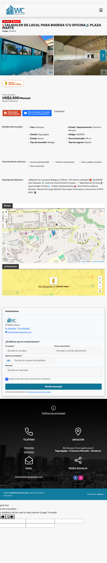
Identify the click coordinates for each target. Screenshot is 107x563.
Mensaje (9, 365)
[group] (26, 55)
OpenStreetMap (98, 261)
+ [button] (6, 212)
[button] (50, 72)
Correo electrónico (62, 346)
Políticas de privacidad (53, 413)
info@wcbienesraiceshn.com (20, 332)
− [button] (6, 216)
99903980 (12, 329)
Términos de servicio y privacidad (39, 392)
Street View (13, 83)
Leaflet (83, 261)
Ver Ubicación (45, 286)
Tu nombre (10, 346)
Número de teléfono (14, 356)
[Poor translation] (10, 516)
